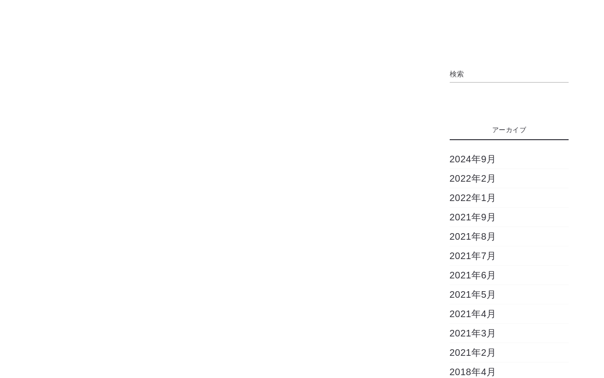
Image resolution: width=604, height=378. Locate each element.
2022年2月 (473, 178)
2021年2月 (473, 352)
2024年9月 (473, 159)
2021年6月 (473, 275)
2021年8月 (473, 236)
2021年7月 (473, 255)
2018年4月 (473, 372)
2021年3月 (473, 333)
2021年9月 (473, 217)
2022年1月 (473, 197)
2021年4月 (473, 314)
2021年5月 (473, 294)
